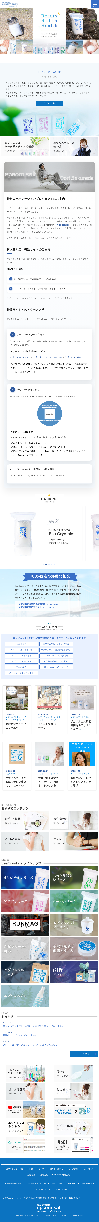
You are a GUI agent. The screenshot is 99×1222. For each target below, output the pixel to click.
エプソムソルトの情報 (21, 661)
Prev (5, 31)
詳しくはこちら (50, 103)
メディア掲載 (57, 1184)
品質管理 (31, 1175)
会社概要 (72, 1184)
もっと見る (84, 1054)
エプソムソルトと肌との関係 (56, 644)
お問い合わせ (61, 1189)
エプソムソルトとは (14, 1169)
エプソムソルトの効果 (21, 655)
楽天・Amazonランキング (56, 667)
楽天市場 (37, 357)
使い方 (41, 1169)
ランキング (88, 1169)
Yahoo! (48, 357)
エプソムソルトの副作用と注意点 (56, 650)
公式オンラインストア (20, 357)
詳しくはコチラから (73, 1198)
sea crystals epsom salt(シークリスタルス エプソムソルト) (9, 4)
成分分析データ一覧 (13, 1184)
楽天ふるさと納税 (73, 357)
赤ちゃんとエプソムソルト (21, 673)
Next (94, 31)
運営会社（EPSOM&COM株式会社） (56, 1175)
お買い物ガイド (87, 1184)
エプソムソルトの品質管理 (56, 655)
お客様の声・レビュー (36, 1184)
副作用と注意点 (56, 1169)
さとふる (58, 357)
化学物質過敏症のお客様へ (56, 661)
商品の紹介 (21, 667)
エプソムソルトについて (21, 650)
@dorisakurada (64, 225)
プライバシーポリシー (41, 1189)
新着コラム (21, 644)
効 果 (31, 1169)
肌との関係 (73, 1169)
